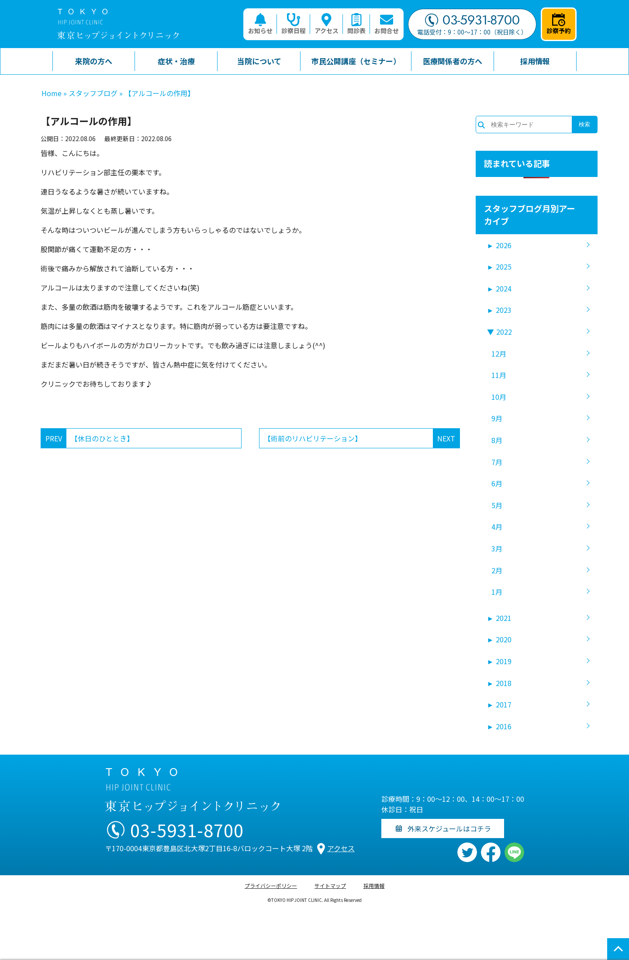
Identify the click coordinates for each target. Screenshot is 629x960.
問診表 (356, 24)
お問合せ (386, 24)
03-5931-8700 (472, 20)
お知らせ (260, 24)
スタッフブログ (93, 93)
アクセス (326, 24)
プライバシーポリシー (271, 885)
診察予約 (558, 24)
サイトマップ (330, 885)
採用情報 (373, 885)
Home (51, 93)
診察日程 (293, 24)
